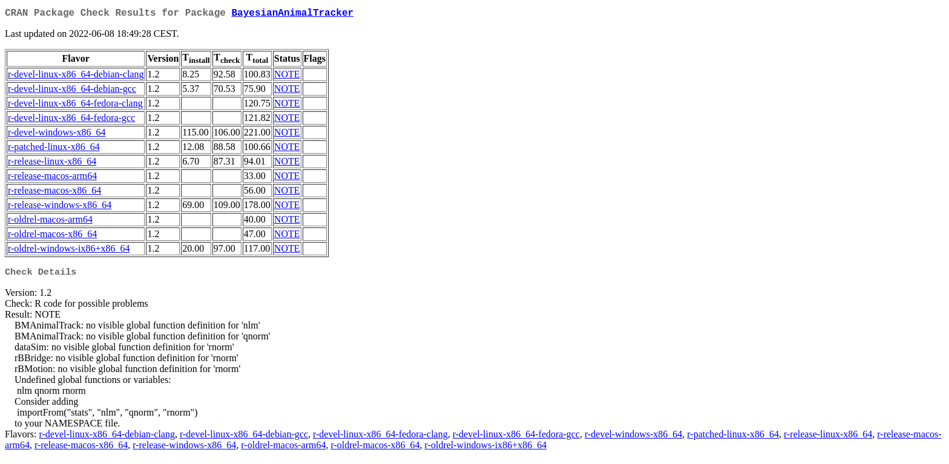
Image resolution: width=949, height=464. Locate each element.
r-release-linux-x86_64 (52, 163)
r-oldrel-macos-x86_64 (52, 236)
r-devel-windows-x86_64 (56, 134)
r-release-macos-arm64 (52, 178)
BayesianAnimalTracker (292, 14)
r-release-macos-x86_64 (54, 193)
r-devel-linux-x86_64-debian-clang (75, 76)
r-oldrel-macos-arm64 (50, 222)
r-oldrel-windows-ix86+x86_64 (69, 251)
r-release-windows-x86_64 (59, 207)
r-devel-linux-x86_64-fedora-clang (75, 105)
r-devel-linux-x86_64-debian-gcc (72, 91)
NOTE (287, 76)
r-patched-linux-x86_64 (54, 149)
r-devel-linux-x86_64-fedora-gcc (71, 120)
